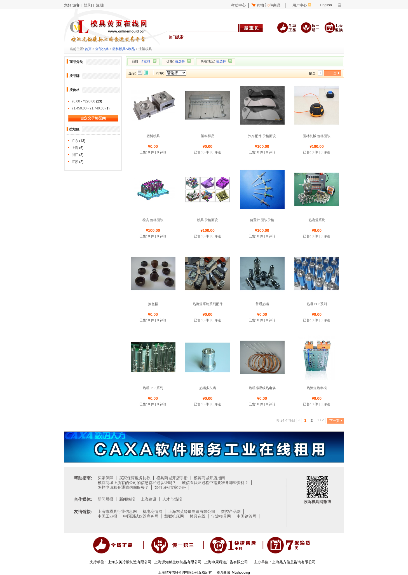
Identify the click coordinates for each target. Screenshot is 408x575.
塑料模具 (153, 136)
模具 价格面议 (207, 220)
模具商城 (223, 572)
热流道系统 (316, 220)
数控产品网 (231, 511)
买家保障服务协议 (135, 478)
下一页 (332, 73)
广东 (75, 141)
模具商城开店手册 (172, 478)
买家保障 (105, 478)
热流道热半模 (317, 388)
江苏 (75, 162)
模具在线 (197, 516)
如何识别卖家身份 (170, 487)
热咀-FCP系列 (316, 304)
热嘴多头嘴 (207, 388)
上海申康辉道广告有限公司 (226, 562)
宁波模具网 (221, 516)
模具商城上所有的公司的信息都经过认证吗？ (137, 482)
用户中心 (299, 5)
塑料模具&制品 (123, 49)
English (326, 5)
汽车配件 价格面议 (262, 136)
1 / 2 (320, 420)
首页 (88, 49)
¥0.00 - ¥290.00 (83, 101)
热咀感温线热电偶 (262, 388)
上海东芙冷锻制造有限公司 (191, 511)
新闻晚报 (127, 499)
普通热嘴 (262, 304)
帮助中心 (238, 5)
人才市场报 (172, 499)
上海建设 (148, 499)
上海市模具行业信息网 (117, 511)
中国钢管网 (246, 516)
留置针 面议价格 (262, 220)
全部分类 (102, 49)
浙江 (75, 155)
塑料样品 (207, 136)
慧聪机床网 (174, 516)
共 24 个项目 (285, 420)
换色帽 (153, 304)
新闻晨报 (105, 499)
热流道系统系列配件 (208, 304)
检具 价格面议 (152, 220)
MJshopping (241, 572)
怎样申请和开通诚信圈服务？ (123, 487)
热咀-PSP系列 (153, 388)
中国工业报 (107, 516)
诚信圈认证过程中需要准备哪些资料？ (215, 482)
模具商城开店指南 (209, 478)
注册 (99, 5)
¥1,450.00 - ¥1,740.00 (88, 108)
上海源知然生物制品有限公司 (177, 562)
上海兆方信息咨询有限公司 (294, 562)
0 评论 (162, 152)
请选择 (145, 61)
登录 (87, 5)
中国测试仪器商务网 (140, 516)
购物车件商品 (266, 5)
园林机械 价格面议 (316, 136)
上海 (75, 148)
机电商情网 (152, 511)
